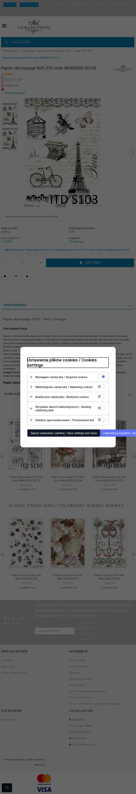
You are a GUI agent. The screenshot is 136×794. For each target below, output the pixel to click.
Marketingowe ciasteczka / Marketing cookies (64, 387)
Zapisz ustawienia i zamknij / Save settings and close (63, 433)
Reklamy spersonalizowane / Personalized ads (64, 420)
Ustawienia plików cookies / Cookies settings (62, 362)
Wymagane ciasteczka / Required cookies (61, 377)
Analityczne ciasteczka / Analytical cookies (62, 397)
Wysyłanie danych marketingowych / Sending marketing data (63, 408)
